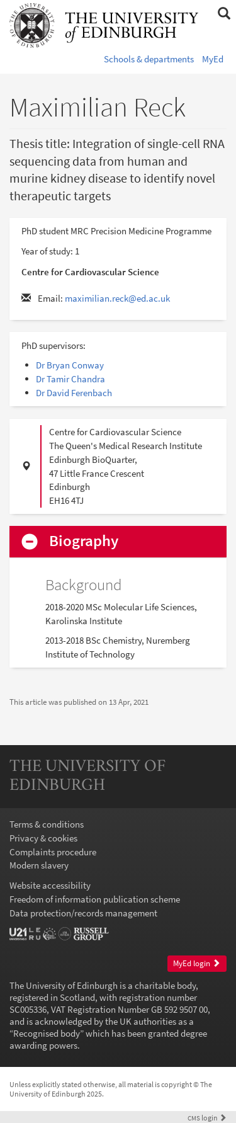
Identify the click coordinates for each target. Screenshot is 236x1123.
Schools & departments (149, 59)
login (207, 1117)
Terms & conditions (46, 824)
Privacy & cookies (43, 838)
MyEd (212, 59)
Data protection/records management (83, 913)
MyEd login (196, 963)
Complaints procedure (52, 852)
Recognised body (46, 1033)
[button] (223, 14)
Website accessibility (50, 885)
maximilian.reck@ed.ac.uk (117, 298)
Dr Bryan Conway (70, 365)
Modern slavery (39, 865)
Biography (83, 541)
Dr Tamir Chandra (70, 379)
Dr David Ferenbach (74, 393)
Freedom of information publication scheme (94, 899)
